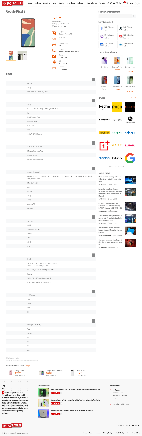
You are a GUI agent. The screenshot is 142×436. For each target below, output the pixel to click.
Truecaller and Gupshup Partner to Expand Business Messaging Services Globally (110, 230)
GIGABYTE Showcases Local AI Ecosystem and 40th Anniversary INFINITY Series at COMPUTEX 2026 (110, 206)
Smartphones (64, 24)
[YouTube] (114, 3)
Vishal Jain (103, 185)
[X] (110, 3)
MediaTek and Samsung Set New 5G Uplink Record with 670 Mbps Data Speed (110, 179)
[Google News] (108, 45)
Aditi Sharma (104, 211)
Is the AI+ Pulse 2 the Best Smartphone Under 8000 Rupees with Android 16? (75, 390)
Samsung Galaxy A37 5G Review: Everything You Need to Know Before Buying (75, 400)
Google (28, 365)
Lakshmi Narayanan (106, 236)
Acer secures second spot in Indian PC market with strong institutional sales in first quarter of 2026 (110, 218)
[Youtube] (126, 36)
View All (133, 98)
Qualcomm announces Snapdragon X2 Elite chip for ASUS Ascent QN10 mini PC (110, 242)
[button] (127, 3)
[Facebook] (108, 3)
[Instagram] (117, 3)
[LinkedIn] (119, 3)
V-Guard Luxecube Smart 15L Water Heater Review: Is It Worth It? (72, 411)
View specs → (20, 375)
